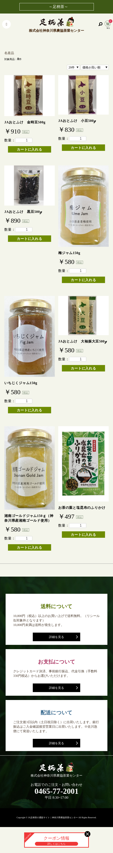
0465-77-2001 (56, 791)
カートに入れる (29, 149)
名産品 (9, 53)
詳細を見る (56, 637)
